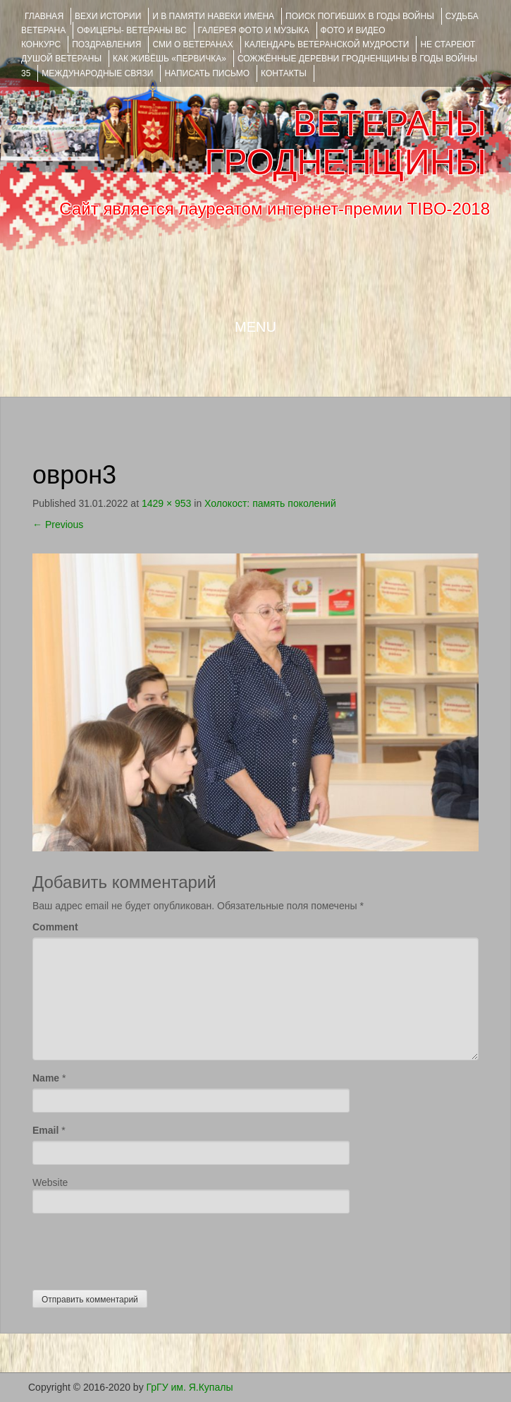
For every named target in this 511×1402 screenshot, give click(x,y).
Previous (57, 524)
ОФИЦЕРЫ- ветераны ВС (131, 30)
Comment (55, 927)
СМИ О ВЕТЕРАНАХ (192, 44)
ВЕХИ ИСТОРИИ (108, 16)
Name (45, 1078)
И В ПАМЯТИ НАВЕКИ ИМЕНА (213, 16)
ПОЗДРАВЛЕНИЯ (106, 44)
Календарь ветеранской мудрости (327, 44)
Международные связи (97, 73)
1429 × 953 (166, 503)
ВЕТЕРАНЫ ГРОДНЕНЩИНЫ (345, 143)
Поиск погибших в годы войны (359, 16)
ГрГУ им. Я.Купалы (190, 1387)
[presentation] (139, 1248)
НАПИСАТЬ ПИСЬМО (207, 73)
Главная (44, 16)
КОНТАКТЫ (284, 73)
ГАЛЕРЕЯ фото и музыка (253, 30)
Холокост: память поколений (270, 503)
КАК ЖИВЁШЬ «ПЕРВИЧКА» (169, 59)
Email (45, 1130)
